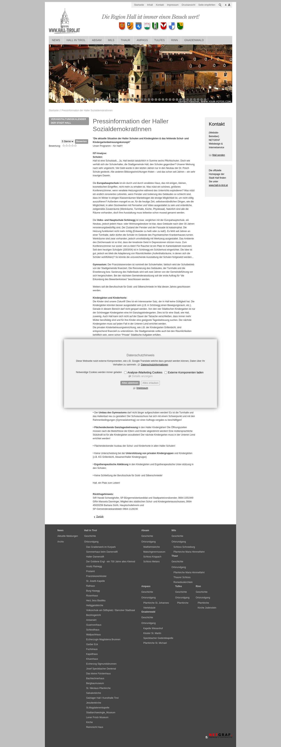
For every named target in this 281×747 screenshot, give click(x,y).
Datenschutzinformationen (154, 364)
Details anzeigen (142, 376)
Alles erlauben (150, 383)
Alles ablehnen (130, 383)
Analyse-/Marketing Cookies (144, 372)
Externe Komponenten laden (185, 372)
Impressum (142, 388)
